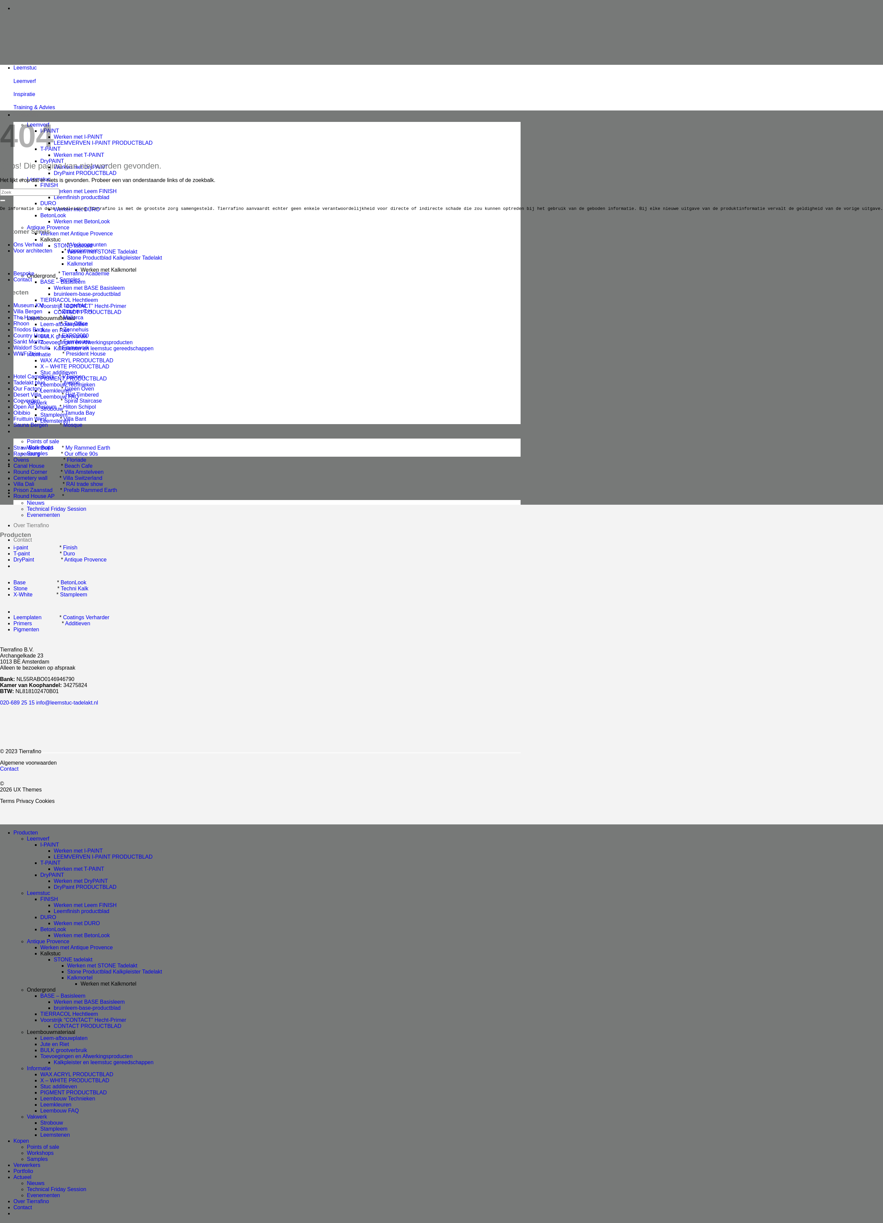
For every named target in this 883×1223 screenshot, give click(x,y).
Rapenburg (26, 455)
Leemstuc (38, 894)
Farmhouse (77, 343)
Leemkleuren (56, 1105)
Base (19, 583)
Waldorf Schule (31, 349)
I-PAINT (49, 846)
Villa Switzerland (82, 479)
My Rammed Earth (87, 449)
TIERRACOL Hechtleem (69, 300)
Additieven (77, 624)
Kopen (21, 431)
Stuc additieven (58, 372)
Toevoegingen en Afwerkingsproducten (86, 1057)
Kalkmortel (80, 264)
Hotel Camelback (33, 377)
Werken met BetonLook (82, 221)
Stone (20, 589)
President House (85, 355)
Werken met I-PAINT (78, 137)
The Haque (26, 318)
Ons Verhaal (28, 245)
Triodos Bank (29, 330)
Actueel (22, 1178)
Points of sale (43, 441)
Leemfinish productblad (81, 197)
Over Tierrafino (31, 525)
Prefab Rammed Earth (90, 491)
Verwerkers (26, 1166)
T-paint (21, 554)
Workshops (40, 1154)
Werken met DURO (77, 924)
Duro (69, 554)
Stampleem (73, 595)
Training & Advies (34, 107)
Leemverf (38, 840)
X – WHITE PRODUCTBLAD (74, 366)
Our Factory (27, 390)
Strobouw (51, 1124)
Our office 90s (81, 455)
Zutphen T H (77, 312)
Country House (31, 336)
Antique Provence (48, 227)
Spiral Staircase (83, 402)
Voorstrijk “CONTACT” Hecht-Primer (83, 1021)
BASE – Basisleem (62, 997)
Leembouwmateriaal (51, 1033)
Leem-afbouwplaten (64, 1039)
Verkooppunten (89, 245)
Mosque (73, 426)
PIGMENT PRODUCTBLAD (73, 1093)
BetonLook (53, 215)
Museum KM (28, 306)
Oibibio (21, 414)
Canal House (29, 467)
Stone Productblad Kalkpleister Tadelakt (114, 258)
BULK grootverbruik (63, 1051)
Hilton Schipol (79, 408)
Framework (75, 349)
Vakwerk (37, 1118)
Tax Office (76, 324)
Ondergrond (41, 991)
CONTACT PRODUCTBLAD (87, 1027)
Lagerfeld (74, 306)
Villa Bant (74, 420)
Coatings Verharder (86, 618)
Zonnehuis (76, 330)
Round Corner (30, 473)
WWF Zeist (26, 355)
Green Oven (79, 390)
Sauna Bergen (30, 426)
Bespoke (23, 274)
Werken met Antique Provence (76, 233)
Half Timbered (82, 396)
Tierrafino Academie (85, 274)
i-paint (20, 548)
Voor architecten (32, 252)
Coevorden (26, 402)
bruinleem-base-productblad (87, 294)
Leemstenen (55, 1136)
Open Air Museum (34, 408)
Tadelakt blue (29, 384)
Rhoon (21, 324)
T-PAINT (50, 864)
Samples (69, 280)
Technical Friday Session (56, 509)
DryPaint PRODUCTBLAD (85, 173)
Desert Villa (27, 396)
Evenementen (43, 515)
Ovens (21, 461)
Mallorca (73, 318)
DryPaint (23, 560)
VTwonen (73, 377)
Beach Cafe (78, 467)
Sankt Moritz (28, 343)
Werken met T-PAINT (79, 155)
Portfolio (23, 1172)
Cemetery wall (30, 479)
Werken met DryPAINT (81, 882)
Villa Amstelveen (83, 473)
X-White (23, 595)
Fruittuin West (29, 420)
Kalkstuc (50, 239)
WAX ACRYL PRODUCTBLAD (76, 360)
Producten (25, 115)
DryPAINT (52, 876)
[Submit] (2, 200)
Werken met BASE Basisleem (89, 288)
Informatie (39, 1069)
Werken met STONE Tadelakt (102, 252)
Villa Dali (23, 485)
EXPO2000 (75, 336)
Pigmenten (26, 630)
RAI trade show (84, 485)
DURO (48, 203)
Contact (22, 540)
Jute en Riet (54, 1045)
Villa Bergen (27, 312)
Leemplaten (27, 618)
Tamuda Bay (80, 414)
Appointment (83, 252)
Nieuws (35, 503)
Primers (22, 624)
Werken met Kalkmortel (108, 270)
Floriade (76, 461)
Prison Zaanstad (33, 491)
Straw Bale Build (33, 449)
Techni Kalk (74, 589)
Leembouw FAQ (59, 1112)
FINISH (49, 185)
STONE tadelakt (73, 960)
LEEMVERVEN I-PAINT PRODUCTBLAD (103, 143)
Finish (70, 548)
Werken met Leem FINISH (85, 191)
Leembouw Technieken (67, 1099)
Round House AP (33, 497)
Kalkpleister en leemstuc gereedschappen (103, 348)
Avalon (71, 384)
